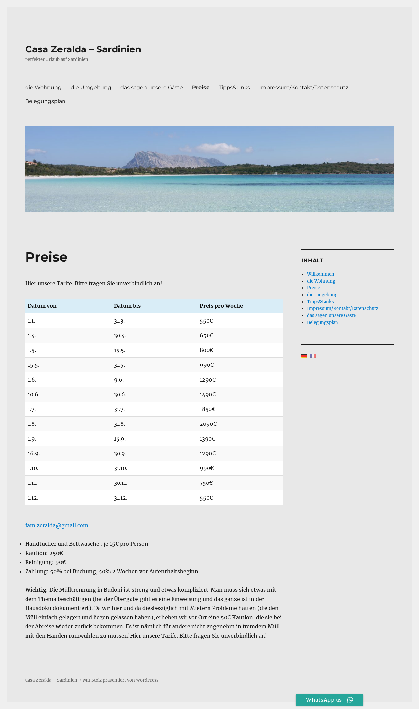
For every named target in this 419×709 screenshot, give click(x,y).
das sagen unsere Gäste (151, 87)
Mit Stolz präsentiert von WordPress (121, 680)
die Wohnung (43, 87)
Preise (201, 87)
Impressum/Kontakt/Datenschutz (303, 87)
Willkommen (320, 274)
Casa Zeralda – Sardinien (83, 49)
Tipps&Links (234, 87)
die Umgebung (91, 87)
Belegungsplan (45, 101)
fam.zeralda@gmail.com (56, 525)
